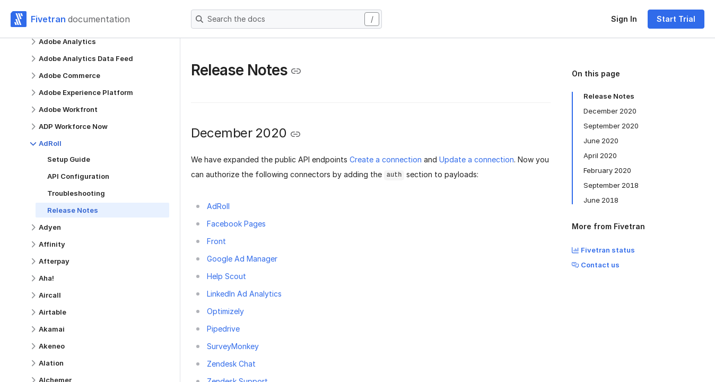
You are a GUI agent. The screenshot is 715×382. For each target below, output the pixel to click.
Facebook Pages (236, 223)
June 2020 (600, 140)
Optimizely (225, 311)
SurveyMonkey (233, 346)
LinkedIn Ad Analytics (244, 293)
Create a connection (386, 159)
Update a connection (476, 159)
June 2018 (600, 200)
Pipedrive (223, 328)
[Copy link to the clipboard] (295, 71)
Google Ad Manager (242, 258)
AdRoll (218, 206)
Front (216, 241)
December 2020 (609, 111)
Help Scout (226, 276)
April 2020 (600, 155)
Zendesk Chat (231, 363)
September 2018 (611, 185)
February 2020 (607, 170)
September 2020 (611, 125)
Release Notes (608, 96)
